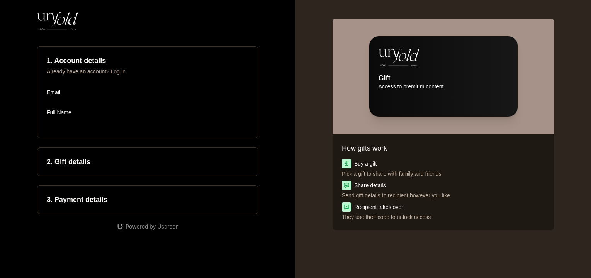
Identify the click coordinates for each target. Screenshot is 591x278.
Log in (118, 71)
